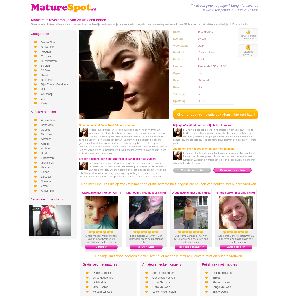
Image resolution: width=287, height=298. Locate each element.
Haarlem (46, 167)
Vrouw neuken (146, 246)
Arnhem (45, 148)
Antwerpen (47, 190)
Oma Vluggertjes (103, 277)
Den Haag (47, 134)
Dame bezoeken (235, 246)
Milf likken (101, 246)
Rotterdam (47, 125)
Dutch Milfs (99, 282)
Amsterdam (48, 120)
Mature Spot (48, 42)
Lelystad (46, 176)
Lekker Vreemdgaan (164, 291)
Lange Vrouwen (221, 287)
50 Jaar (45, 65)
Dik (43, 98)
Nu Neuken (47, 47)
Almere (45, 143)
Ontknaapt (47, 94)
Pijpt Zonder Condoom (54, 84)
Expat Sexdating (162, 282)
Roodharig (47, 79)
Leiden (45, 172)
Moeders (46, 51)
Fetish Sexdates (222, 273)
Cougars (46, 56)
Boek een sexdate (232, 170)
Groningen (47, 162)
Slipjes (216, 277)
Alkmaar (46, 139)
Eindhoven (47, 158)
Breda (44, 153)
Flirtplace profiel (192, 170)
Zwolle (45, 186)
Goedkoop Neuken (163, 277)
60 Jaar (45, 70)
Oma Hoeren (100, 287)
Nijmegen (46, 181)
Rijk (43, 89)
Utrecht (45, 129)
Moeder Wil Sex (102, 291)
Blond (44, 75)
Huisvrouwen (49, 61)
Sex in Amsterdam (163, 273)
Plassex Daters (221, 282)
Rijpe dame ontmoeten (191, 246)
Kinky (44, 103)
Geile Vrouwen (161, 287)
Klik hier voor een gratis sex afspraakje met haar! (215, 114)
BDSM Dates (220, 291)
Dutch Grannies (102, 273)
